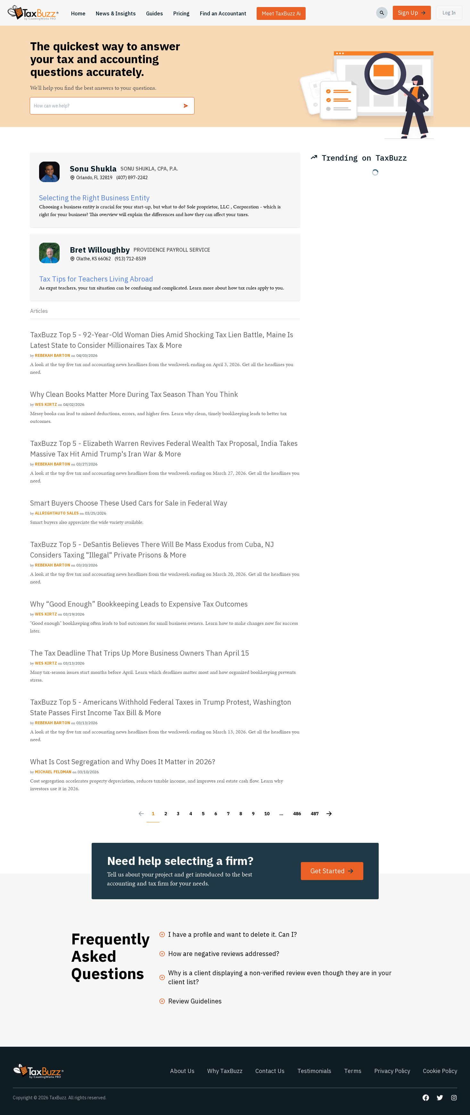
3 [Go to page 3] (178, 814)
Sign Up (412, 12)
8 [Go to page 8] (240, 814)
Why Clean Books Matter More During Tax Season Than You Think (134, 394)
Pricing (181, 13)
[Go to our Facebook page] (426, 1097)
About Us (182, 1071)
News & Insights (116, 13)
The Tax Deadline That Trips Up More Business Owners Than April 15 (139, 653)
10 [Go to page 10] (266, 814)
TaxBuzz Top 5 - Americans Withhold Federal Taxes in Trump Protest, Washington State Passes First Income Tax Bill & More (160, 707)
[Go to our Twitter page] (440, 1097)
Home (78, 13)
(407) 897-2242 (132, 177)
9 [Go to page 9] (253, 814)
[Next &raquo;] (329, 815)
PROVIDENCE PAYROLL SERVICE (172, 250)
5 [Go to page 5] (203, 814)
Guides (154, 13)
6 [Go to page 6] (215, 814)
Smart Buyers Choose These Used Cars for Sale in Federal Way (128, 502)
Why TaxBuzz (225, 1071)
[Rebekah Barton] (53, 355)
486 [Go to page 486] (297, 814)
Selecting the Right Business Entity (94, 197)
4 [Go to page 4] (190, 814)
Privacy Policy (392, 1071)
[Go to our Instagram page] (454, 1097)
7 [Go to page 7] (228, 814)
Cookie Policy (440, 1071)
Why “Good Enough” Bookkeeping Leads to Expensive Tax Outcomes (139, 603)
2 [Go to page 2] (165, 814)
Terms (352, 1071)
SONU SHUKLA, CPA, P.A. (149, 168)
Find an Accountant (223, 13)
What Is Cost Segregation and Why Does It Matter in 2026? (122, 761)
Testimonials (314, 1071)
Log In (449, 13)
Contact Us (269, 1071)
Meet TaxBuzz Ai (281, 13)
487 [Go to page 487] (314, 814)
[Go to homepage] (33, 13)
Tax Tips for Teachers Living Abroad (96, 278)
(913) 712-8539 (130, 259)
